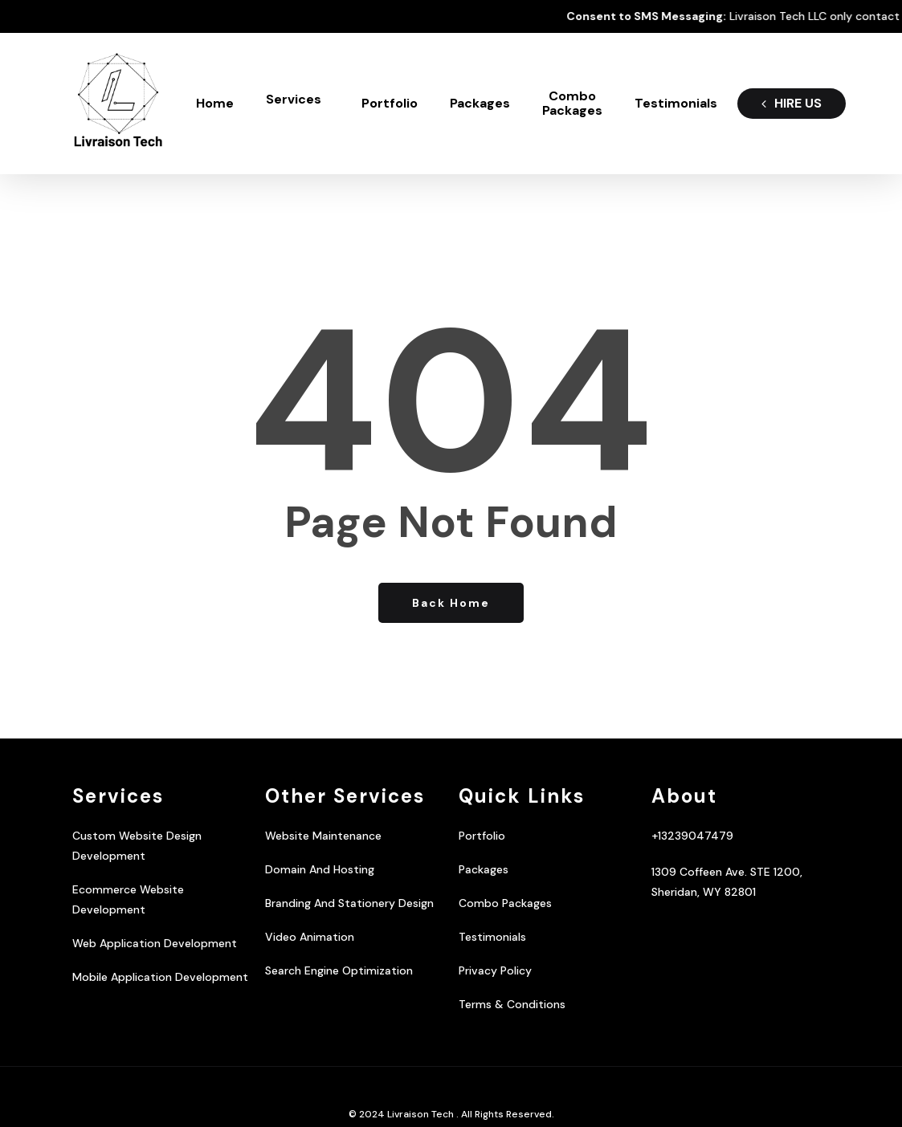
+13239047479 (692, 835)
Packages (483, 869)
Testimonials (492, 937)
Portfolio (482, 835)
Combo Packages (505, 903)
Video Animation (309, 937)
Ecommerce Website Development (128, 899)
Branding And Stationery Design (349, 903)
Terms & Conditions (512, 1004)
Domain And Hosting (319, 869)
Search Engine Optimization (339, 970)
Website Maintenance (323, 835)
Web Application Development (154, 943)
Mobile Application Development (160, 977)
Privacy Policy (495, 970)
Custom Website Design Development (137, 845)
